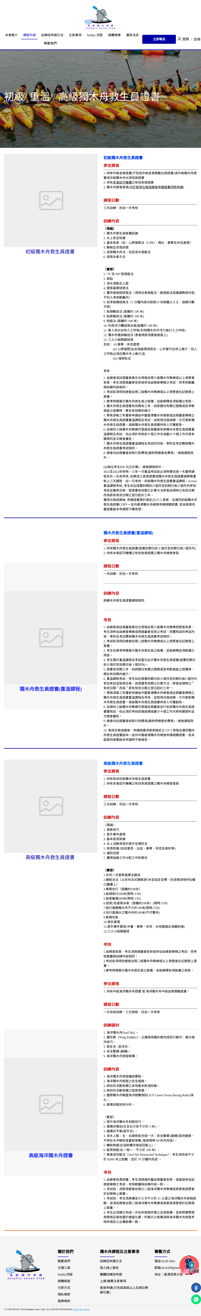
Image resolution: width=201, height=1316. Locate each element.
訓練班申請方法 (52, 35)
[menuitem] (11, 35)
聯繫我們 (50, 43)
